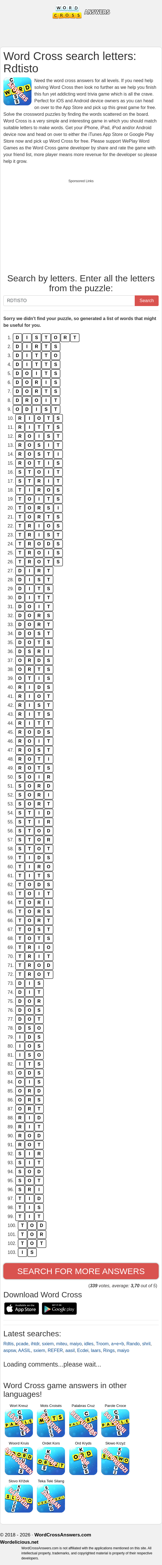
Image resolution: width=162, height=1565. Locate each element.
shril (146, 1343)
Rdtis (8, 1343)
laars (96, 1350)
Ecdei (82, 1350)
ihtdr (35, 1343)
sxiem (48, 1343)
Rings (109, 1350)
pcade (22, 1343)
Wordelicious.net (19, 1542)
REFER (55, 1350)
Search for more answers (81, 1271)
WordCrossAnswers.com (62, 1535)
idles (88, 1343)
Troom (102, 1343)
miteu (61, 1343)
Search (147, 300)
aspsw (9, 1350)
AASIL (24, 1350)
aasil (70, 1350)
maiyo (76, 1343)
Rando (133, 1343)
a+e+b (117, 1343)
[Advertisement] (81, 225)
